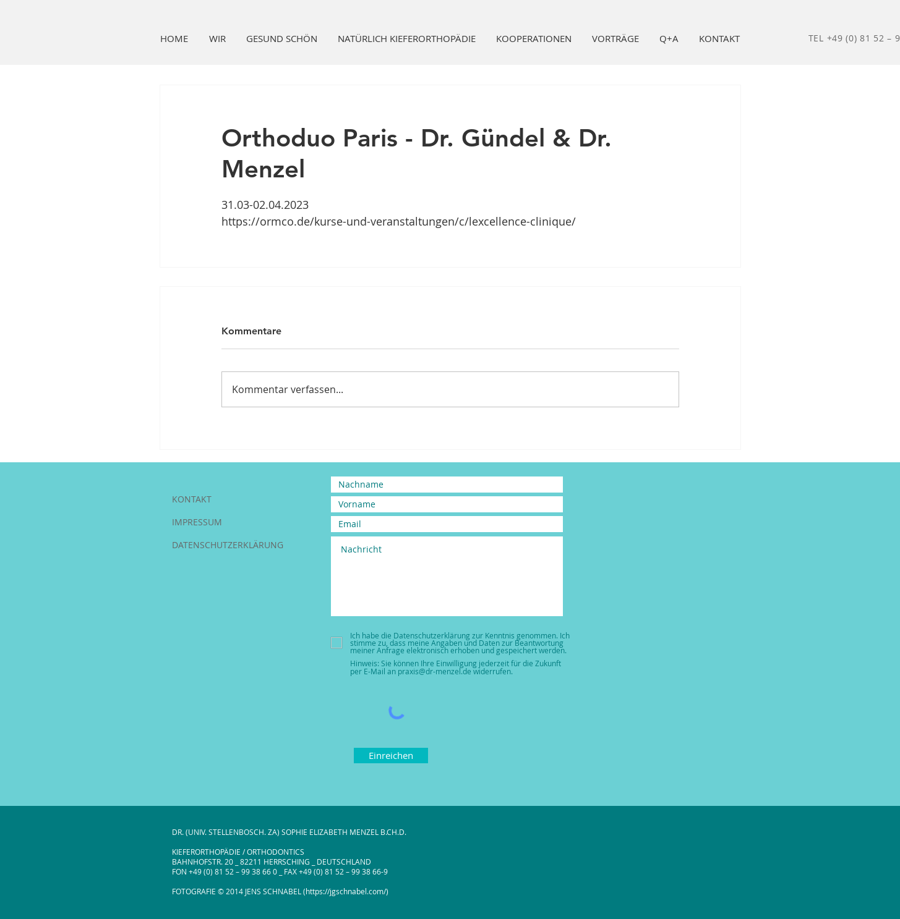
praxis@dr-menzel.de (434, 671)
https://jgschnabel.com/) (347, 891)
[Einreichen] (391, 755)
